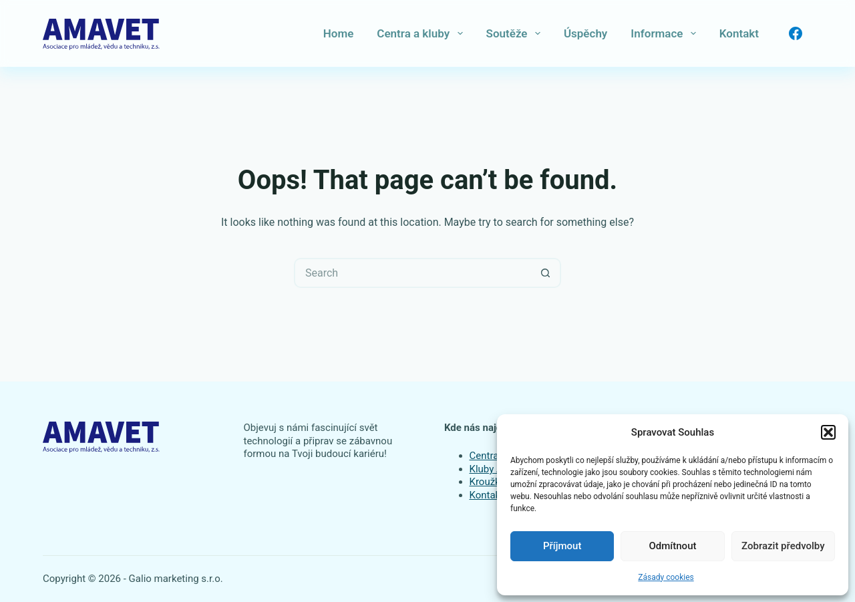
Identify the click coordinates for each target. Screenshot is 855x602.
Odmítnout (673, 546)
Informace (666, 33)
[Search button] (546, 273)
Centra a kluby (422, 33)
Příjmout (562, 546)
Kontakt (739, 33)
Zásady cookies (665, 577)
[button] (828, 432)
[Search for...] (412, 273)
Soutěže (516, 33)
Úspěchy (585, 33)
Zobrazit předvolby (783, 546)
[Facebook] (795, 33)
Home (338, 33)
